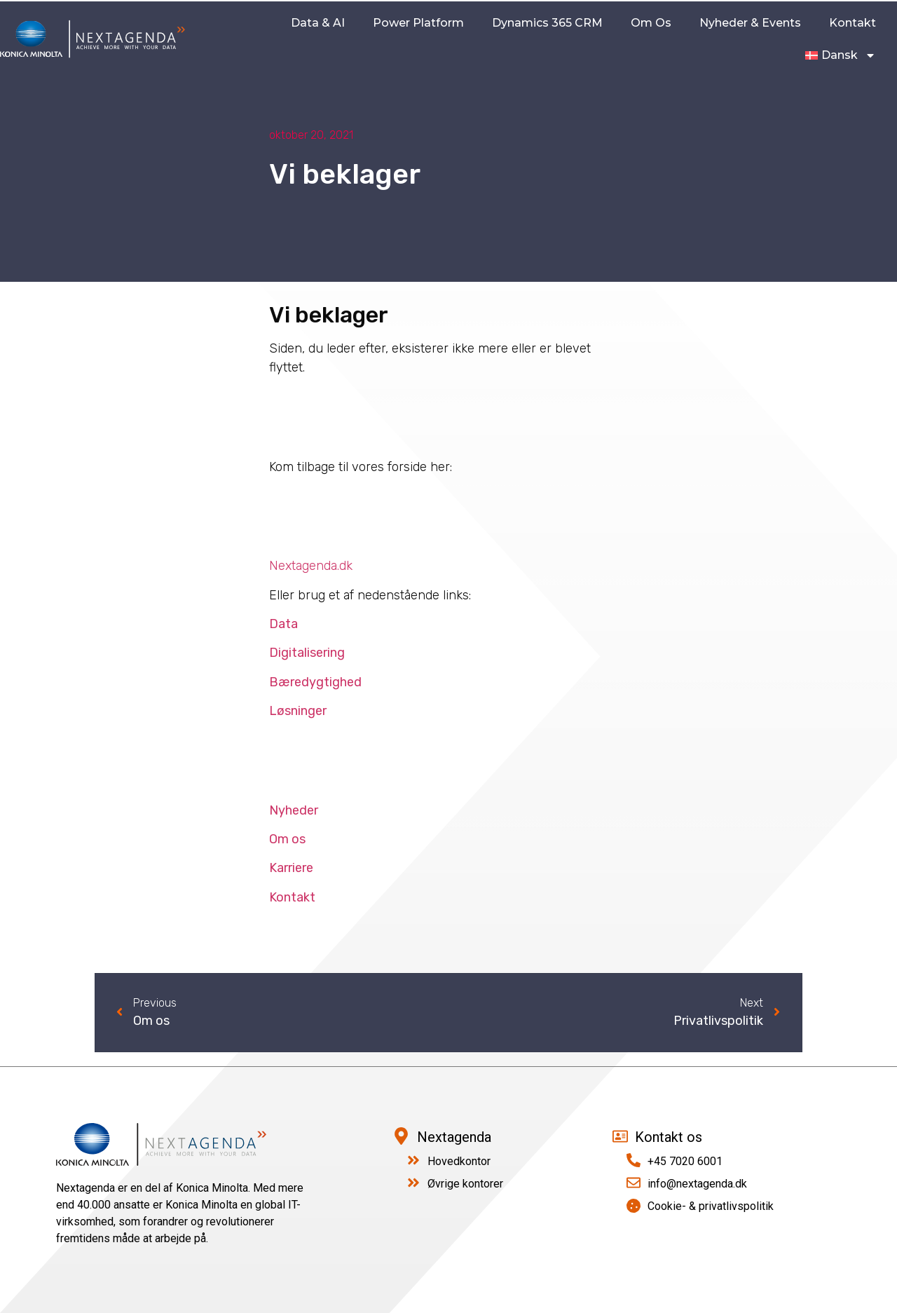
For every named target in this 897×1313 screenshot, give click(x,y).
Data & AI (318, 22)
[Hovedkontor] (413, 1160)
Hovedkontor (459, 1161)
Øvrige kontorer (465, 1183)
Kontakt (292, 897)
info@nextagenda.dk (697, 1183)
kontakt (852, 22)
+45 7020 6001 (685, 1161)
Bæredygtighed (315, 682)
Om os (651, 22)
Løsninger (298, 711)
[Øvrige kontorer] (413, 1183)
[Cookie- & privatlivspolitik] (633, 1206)
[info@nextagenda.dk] (633, 1183)
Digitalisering (307, 652)
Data (283, 624)
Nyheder (293, 810)
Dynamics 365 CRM (547, 22)
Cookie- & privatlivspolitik (711, 1206)
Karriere (291, 868)
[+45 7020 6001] (633, 1160)
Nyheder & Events (750, 22)
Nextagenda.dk (310, 565)
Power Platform (418, 22)
